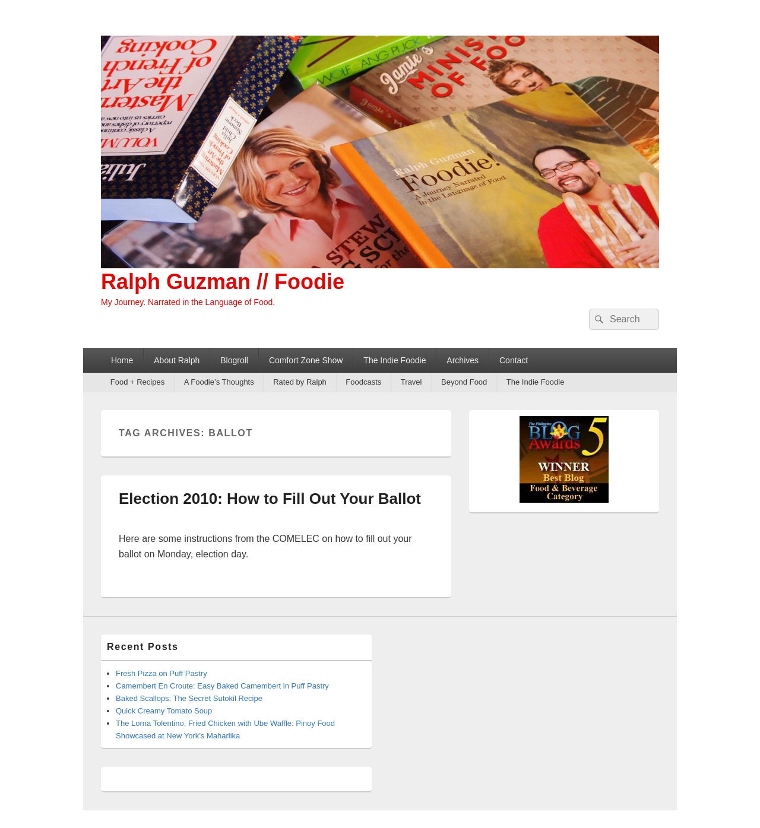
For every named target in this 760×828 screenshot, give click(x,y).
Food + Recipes (137, 381)
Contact (513, 360)
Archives (462, 360)
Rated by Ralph (300, 381)
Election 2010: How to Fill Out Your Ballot (270, 498)
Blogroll (234, 360)
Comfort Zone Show (306, 360)
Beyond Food (464, 381)
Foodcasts (363, 381)
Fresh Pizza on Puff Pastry (161, 673)
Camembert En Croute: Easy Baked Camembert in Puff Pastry (222, 685)
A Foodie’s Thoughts (219, 381)
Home (122, 360)
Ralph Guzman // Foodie (222, 281)
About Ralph (177, 360)
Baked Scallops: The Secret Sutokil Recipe (189, 698)
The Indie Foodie (394, 360)
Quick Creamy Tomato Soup (164, 710)
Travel (411, 381)
